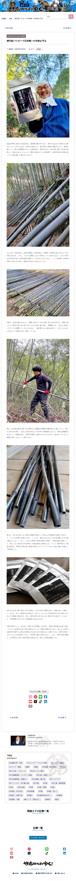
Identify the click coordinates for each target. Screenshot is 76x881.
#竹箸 (40, 791)
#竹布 (11, 787)
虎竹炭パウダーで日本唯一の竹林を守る (27, 41)
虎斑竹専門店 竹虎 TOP (44, 873)
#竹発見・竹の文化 (16, 791)
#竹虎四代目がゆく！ (44, 795)
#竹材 (31, 787)
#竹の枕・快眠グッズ (44, 775)
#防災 (57, 799)
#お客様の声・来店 (16, 763)
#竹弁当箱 (21, 787)
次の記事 (66, 28)
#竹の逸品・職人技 (38, 779)
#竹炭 (39, 49)
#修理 (27, 767)
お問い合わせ (61, 873)
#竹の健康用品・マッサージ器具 (20, 775)
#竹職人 (30, 795)
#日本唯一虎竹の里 (49, 767)
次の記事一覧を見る (38, 837)
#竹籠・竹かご (52, 791)
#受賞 (36, 767)
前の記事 (9, 28)
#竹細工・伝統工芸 (16, 795)
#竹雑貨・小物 (14, 799)
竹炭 (8, 144)
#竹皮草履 (30, 791)
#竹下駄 (36, 783)
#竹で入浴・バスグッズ (17, 771)
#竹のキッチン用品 (37, 771)
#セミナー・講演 (57, 763)
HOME (16, 873)
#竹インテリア (55, 779)
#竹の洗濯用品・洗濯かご (18, 779)
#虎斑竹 (47, 799)
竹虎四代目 (31, 735)
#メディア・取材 (15, 767)
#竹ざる (63, 767)
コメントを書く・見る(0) (39, 691)
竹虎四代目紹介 (28, 873)
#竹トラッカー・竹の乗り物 (19, 783)
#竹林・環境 (41, 787)
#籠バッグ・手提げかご (32, 799)
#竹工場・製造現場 (58, 783)
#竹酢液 (59, 795)
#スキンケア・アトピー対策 (37, 763)
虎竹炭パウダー (32, 619)
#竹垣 (45, 783)
